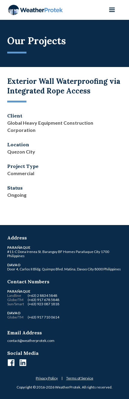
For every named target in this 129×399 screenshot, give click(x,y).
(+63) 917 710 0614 (43, 317)
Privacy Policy (47, 378)
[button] (112, 10)
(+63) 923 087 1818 (43, 304)
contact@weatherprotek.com (30, 340)
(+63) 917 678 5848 (43, 299)
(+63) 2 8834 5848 (42, 295)
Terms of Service (79, 378)
